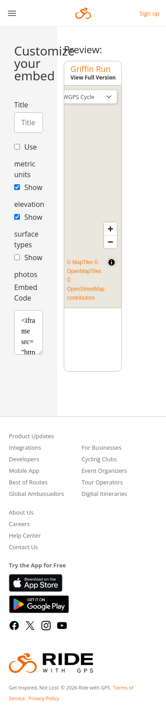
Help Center (25, 536)
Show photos (28, 266)
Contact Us (23, 547)
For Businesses (101, 448)
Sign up (149, 13)
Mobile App (24, 471)
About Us (21, 513)
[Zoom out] (110, 241)
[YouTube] (62, 625)
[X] (30, 625)
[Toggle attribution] (111, 262)
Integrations (25, 448)
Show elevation (28, 195)
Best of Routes (28, 482)
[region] (92, 197)
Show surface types (28, 231)
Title (21, 105)
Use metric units (25, 160)
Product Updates (31, 436)
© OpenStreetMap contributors (85, 289)
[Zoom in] (110, 228)
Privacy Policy (43, 698)
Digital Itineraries (104, 494)
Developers (24, 459)
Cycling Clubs (99, 459)
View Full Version (93, 77)
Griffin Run (90, 68)
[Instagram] (46, 625)
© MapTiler (80, 262)
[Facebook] (14, 625)
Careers (19, 524)
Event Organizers (104, 471)
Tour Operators (102, 482)
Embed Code (25, 292)
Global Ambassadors (36, 494)
